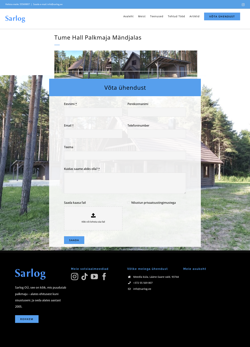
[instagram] (72, 284)
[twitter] (91, 284)
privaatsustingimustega (160, 203)
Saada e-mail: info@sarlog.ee (48, 4)
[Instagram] (74, 276)
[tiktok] (85, 284)
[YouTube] (94, 276)
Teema (68, 147)
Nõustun (153, 203)
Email (69, 125)
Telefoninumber (138, 125)
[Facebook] (104, 276)
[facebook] (78, 284)
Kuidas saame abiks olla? (82, 169)
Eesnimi (70, 104)
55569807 (25, 4)
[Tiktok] (84, 276)
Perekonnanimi (138, 104)
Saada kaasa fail (75, 203)
